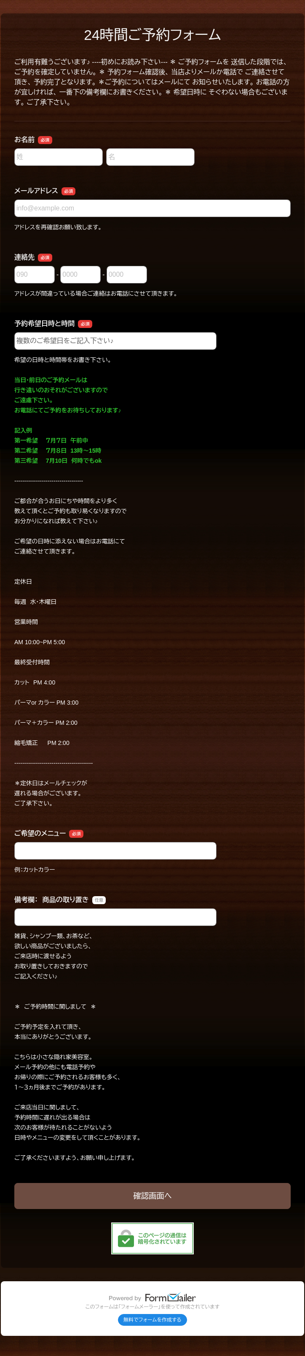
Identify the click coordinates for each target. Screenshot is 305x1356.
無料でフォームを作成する (152, 1320)
